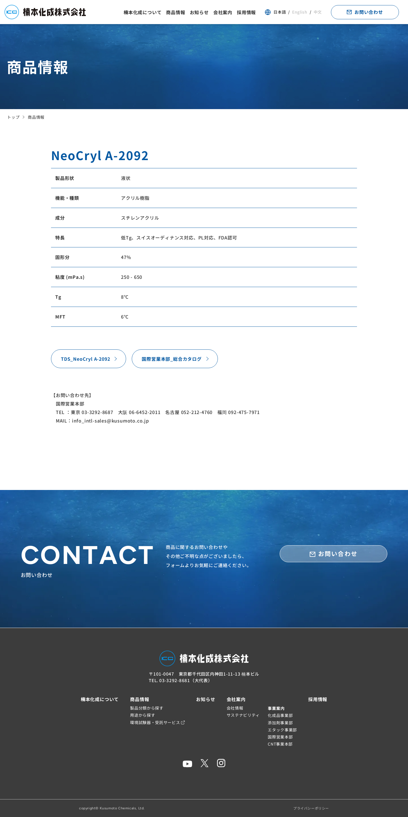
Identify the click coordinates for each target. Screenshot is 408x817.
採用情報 (246, 12)
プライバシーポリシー (311, 808)
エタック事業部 (282, 730)
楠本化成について (143, 12)
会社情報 (235, 708)
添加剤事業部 (280, 722)
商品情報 (175, 12)
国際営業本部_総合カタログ (171, 358)
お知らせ (199, 12)
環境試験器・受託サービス (157, 722)
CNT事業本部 (280, 744)
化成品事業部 (280, 715)
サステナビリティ (243, 715)
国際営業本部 (280, 737)
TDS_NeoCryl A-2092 (85, 358)
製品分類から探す (146, 708)
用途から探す (142, 715)
